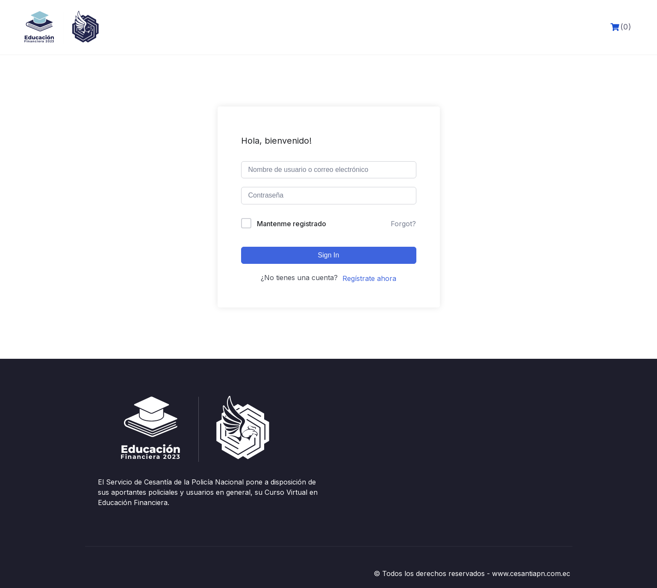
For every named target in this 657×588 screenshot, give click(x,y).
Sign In (328, 255)
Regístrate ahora (369, 278)
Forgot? (403, 223)
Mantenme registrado (291, 223)
